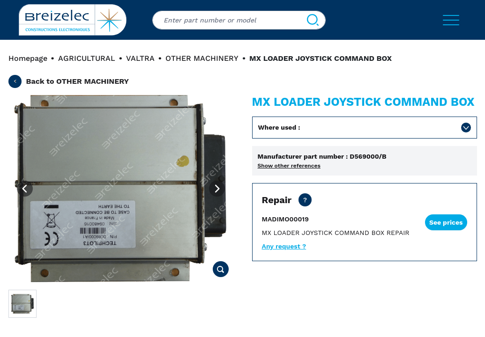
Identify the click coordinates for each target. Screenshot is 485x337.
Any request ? (284, 246)
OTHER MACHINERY (202, 58)
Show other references (289, 165)
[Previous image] (25, 188)
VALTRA (140, 58)
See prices (446, 222)
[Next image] (217, 188)
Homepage (27, 58)
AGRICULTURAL (86, 58)
